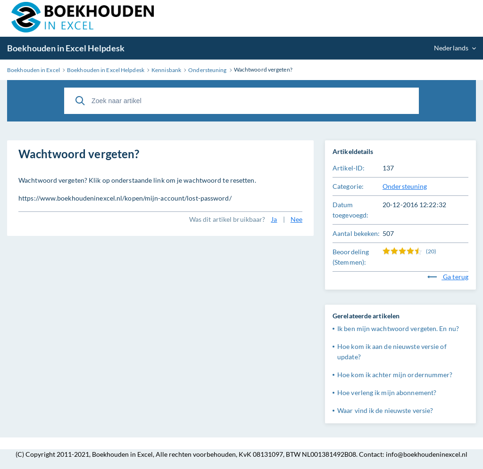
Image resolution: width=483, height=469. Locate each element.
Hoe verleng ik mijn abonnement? (386, 392)
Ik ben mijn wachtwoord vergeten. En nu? (398, 328)
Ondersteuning (405, 186)
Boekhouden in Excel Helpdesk (66, 48)
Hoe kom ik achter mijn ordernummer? (395, 375)
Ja (274, 219)
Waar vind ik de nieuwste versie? (385, 410)
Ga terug (447, 277)
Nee (296, 219)
